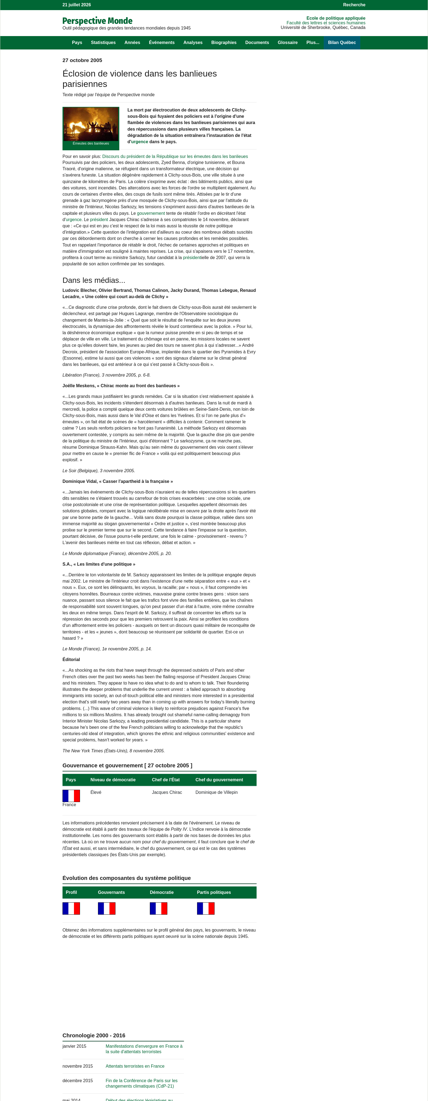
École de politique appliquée (336, 18)
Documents (257, 42)
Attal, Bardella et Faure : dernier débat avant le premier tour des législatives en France (325, 671)
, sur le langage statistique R (204, 1067)
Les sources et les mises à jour (93, 1067)
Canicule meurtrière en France (316, 518)
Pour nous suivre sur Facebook (196, 1061)
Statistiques (103, 42)
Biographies (223, 42)
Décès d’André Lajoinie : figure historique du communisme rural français (318, 641)
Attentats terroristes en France (316, 167)
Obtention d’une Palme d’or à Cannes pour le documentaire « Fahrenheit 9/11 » (325, 478)
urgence (139, 148)
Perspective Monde (98, 21)
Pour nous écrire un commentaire (198, 1055)
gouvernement (130, 231)
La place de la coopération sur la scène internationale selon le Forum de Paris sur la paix (325, 750)
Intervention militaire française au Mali (324, 221)
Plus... (313, 42)
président (99, 237)
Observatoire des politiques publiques (306, 1055)
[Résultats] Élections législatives (318, 290)
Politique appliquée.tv (290, 1067)
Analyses (193, 42)
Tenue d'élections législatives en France (325, 567)
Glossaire (288, 42)
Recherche (354, 4)
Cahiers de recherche (291, 1073)
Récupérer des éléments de (109, 1073)
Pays (77, 42)
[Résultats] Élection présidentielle (319, 235)
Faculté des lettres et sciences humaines (326, 22)
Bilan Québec (342, 42)
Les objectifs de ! (98, 1055)
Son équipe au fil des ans (87, 1061)
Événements (162, 42)
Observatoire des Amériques (297, 1061)
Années (132, 42)
